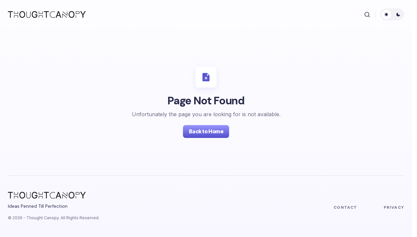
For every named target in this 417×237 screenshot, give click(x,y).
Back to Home (206, 131)
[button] (367, 14)
